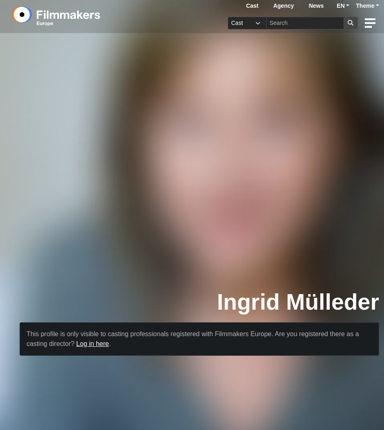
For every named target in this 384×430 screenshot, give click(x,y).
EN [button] (340, 5)
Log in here (92, 343)
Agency (283, 5)
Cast (252, 5)
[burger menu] (370, 23)
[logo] (76, 16)
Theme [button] (365, 5)
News (316, 5)
